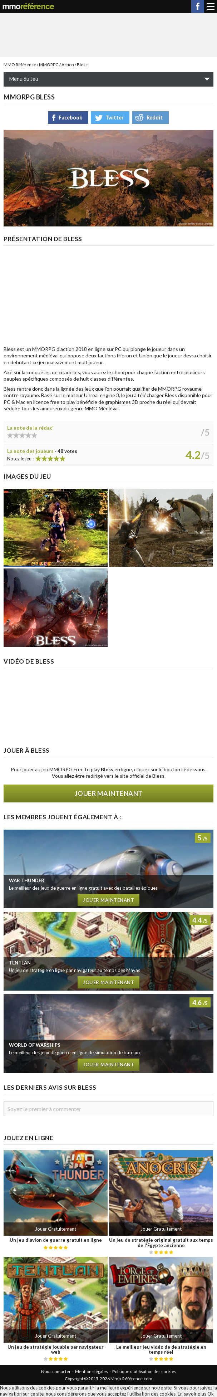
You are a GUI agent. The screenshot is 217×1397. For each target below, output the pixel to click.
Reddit (155, 117)
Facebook (197, 6)
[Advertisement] (108, 34)
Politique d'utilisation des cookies (144, 1371)
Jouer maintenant (109, 793)
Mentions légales (91, 1371)
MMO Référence (20, 64)
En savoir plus (192, 1394)
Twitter (114, 117)
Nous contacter (56, 1371)
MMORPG (49, 64)
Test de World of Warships (108, 1033)
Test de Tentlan (108, 951)
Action (67, 64)
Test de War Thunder (108, 869)
